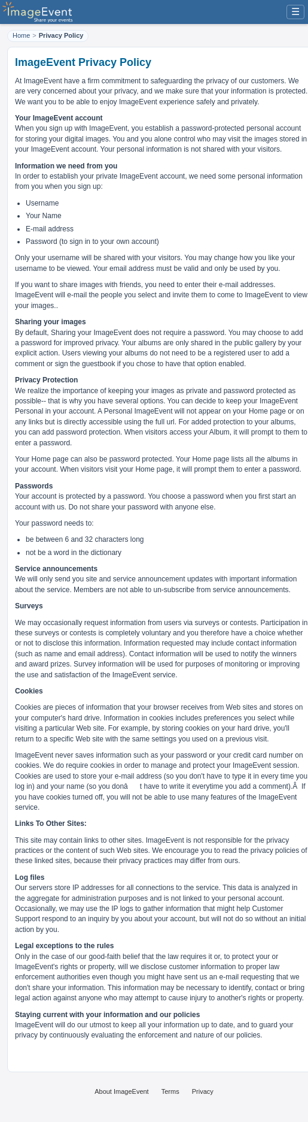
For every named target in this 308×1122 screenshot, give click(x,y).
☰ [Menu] (295, 12)
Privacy (203, 1091)
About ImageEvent (121, 1091)
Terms (170, 1091)
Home (21, 35)
